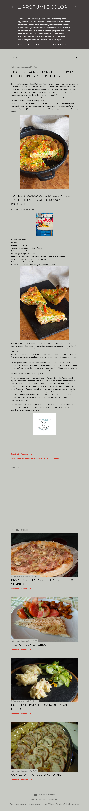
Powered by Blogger (44, 794)
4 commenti (26, 589)
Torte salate (54, 458)
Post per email (27, 454)
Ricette (29, 44)
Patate (45, 458)
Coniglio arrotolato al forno (36, 775)
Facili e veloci (41, 44)
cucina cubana (36, 458)
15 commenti (26, 780)
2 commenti (26, 650)
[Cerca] (76, 6)
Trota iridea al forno (28, 645)
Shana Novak (53, 800)
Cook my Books (58, 44)
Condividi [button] (15, 454)
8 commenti (26, 714)
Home (21, 44)
